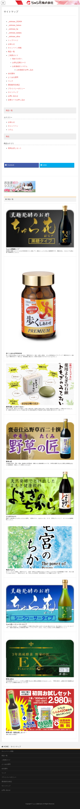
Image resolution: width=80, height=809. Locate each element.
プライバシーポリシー (16, 88)
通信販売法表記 (14, 85)
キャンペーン (13, 126)
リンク (10, 81)
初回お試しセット (15, 148)
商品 (7, 136)
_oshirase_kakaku (15, 33)
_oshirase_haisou (14, 25)
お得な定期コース (19, 62)
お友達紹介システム (19, 66)
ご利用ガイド (13, 55)
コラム (10, 130)
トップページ (13, 40)
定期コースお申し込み (16, 100)
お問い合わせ (13, 96)
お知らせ (11, 44)
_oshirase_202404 (15, 21)
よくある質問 (13, 77)
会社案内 (11, 73)
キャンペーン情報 (15, 48)
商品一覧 (11, 51)
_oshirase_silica (14, 36)
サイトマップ (13, 92)
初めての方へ (17, 59)
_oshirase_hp (13, 29)
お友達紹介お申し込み (24, 70)
